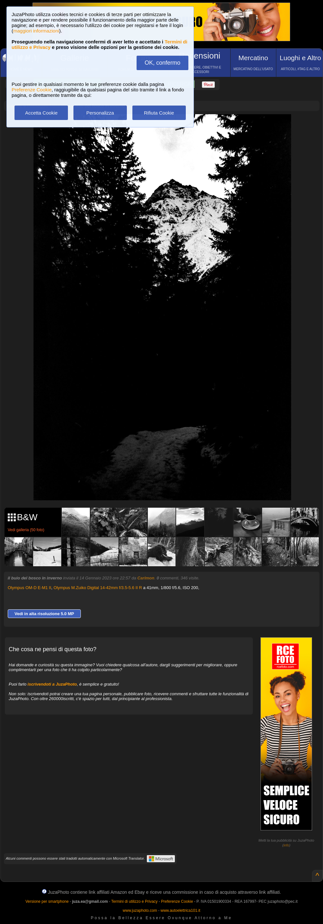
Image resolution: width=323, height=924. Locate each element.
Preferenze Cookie (32, 89)
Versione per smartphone (47, 901)
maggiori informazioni (36, 30)
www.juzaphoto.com (140, 910)
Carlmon (145, 578)
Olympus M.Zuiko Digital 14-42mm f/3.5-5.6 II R (97, 587)
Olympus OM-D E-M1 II (29, 587)
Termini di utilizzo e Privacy (134, 901)
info (286, 845)
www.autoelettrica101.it (180, 910)
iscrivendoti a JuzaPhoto (52, 684)
